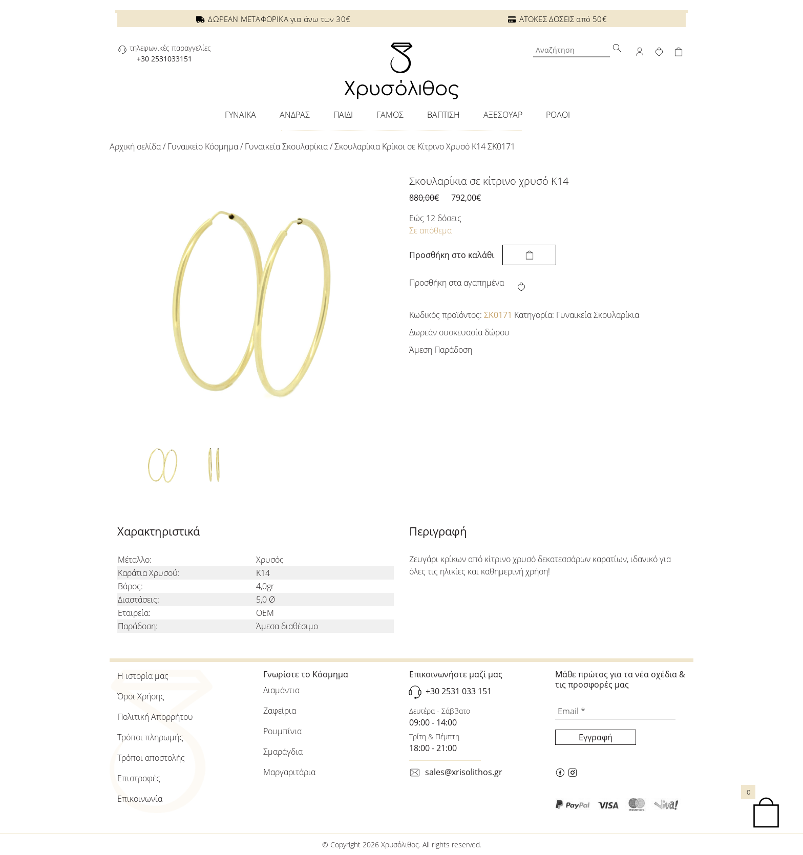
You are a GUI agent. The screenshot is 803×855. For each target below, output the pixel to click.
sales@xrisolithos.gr (463, 772)
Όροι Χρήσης (140, 696)
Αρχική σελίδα (135, 146)
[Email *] (615, 711)
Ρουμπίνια (282, 731)
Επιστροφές (138, 778)
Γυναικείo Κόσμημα (202, 146)
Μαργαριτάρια (289, 772)
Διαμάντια (281, 690)
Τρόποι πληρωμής (150, 737)
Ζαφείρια (279, 710)
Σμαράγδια (283, 751)
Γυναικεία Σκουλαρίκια (286, 146)
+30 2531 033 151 (459, 691)
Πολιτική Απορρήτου (155, 716)
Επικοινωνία (139, 798)
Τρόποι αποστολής (151, 757)
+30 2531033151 (164, 58)
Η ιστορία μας (142, 675)
